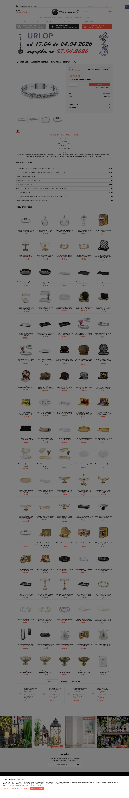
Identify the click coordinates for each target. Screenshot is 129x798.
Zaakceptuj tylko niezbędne (11, 788)
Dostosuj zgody (25, 788)
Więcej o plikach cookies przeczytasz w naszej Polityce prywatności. (22, 785)
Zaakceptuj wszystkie (37, 788)
